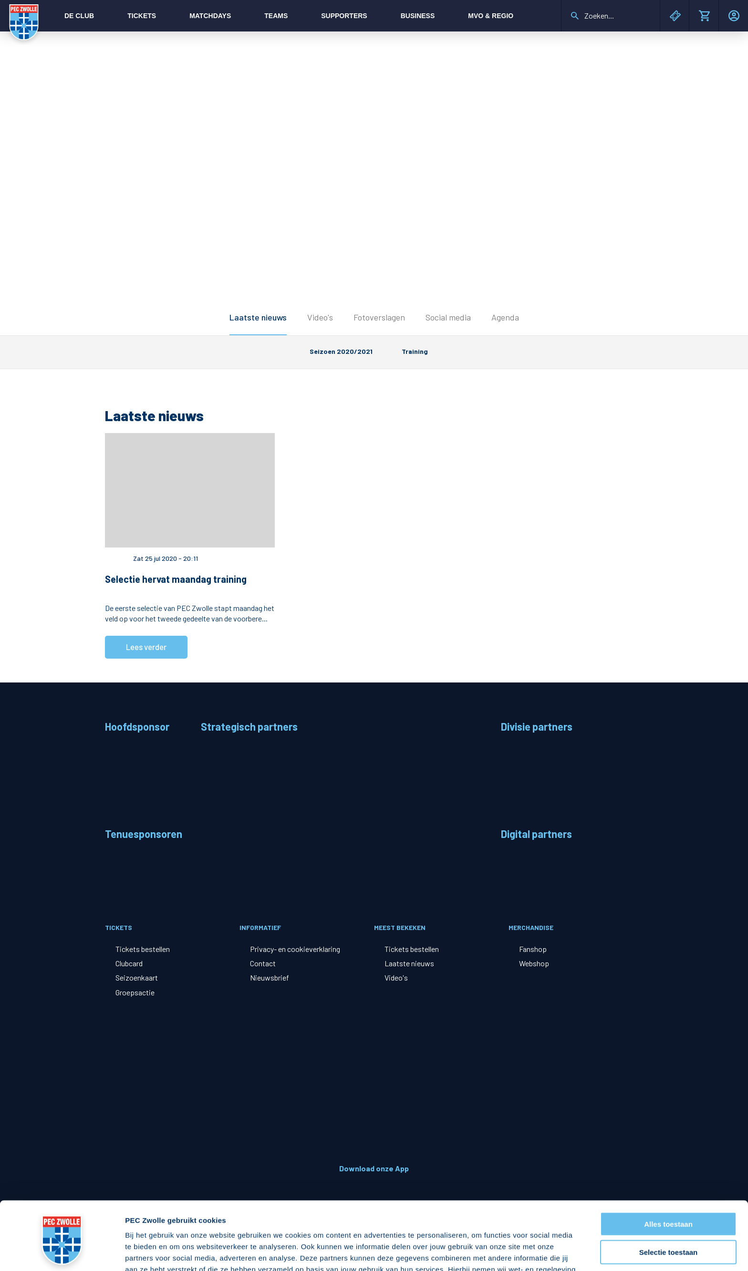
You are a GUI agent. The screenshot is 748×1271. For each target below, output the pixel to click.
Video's (320, 317)
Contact (263, 963)
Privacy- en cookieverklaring (295, 948)
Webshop (534, 963)
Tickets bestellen (142, 948)
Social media (448, 317)
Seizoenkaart (136, 977)
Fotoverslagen (379, 317)
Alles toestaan (668, 1164)
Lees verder (146, 646)
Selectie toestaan (668, 1192)
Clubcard (129, 963)
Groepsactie (135, 992)
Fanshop (533, 948)
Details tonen (515, 1252)
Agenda (505, 317)
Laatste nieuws (258, 317)
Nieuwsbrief (269, 977)
